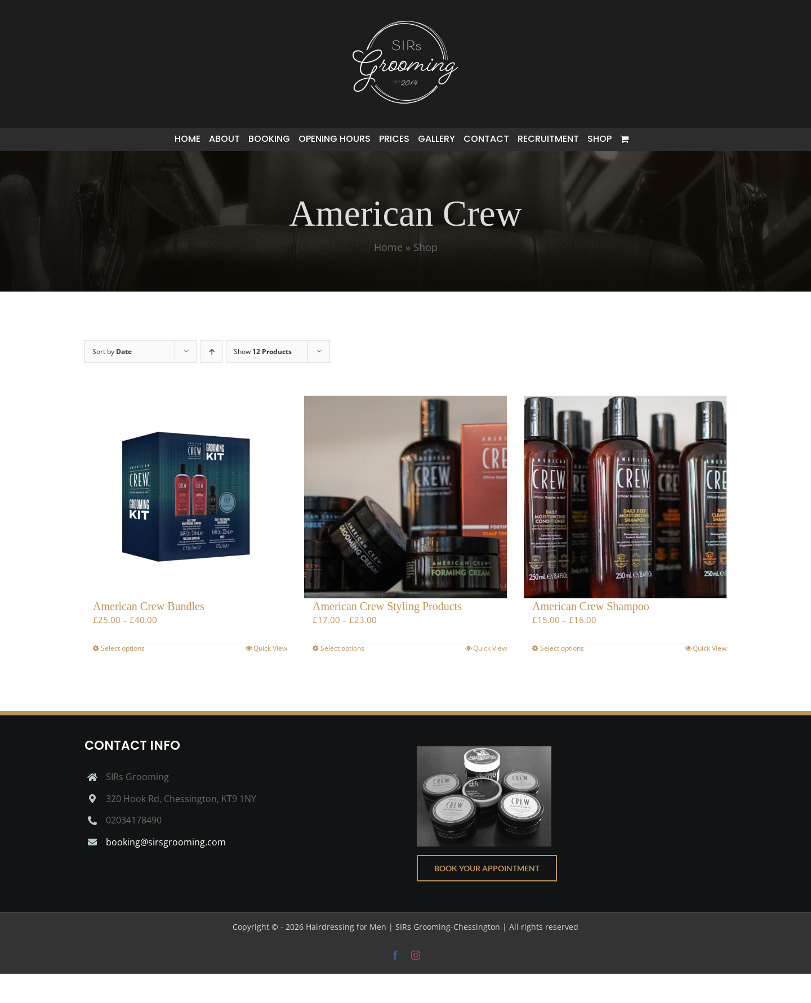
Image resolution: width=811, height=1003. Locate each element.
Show (263, 351)
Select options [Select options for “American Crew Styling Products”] (342, 648)
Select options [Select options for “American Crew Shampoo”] (562, 648)
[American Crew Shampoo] (625, 497)
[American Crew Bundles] (185, 497)
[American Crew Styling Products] (405, 497)
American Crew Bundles (148, 606)
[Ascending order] (211, 351)
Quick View (270, 648)
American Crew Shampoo (590, 606)
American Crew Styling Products (387, 606)
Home (388, 247)
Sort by (112, 351)
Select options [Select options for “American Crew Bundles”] (123, 648)
